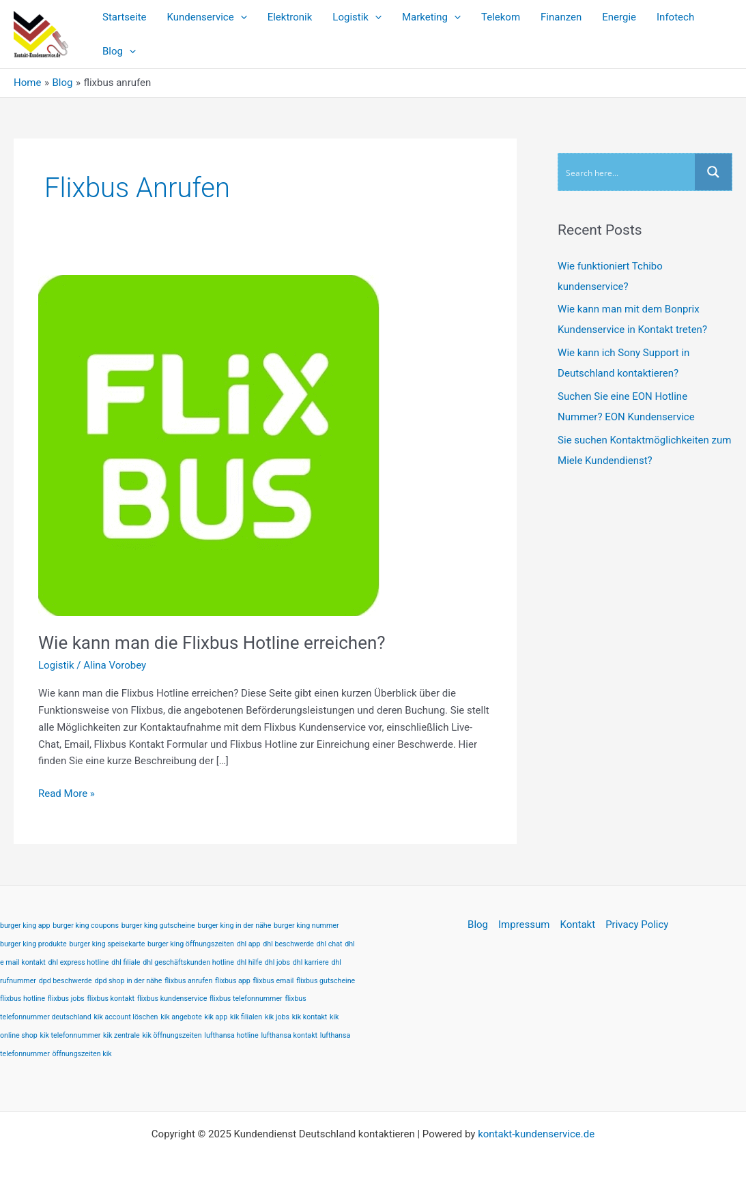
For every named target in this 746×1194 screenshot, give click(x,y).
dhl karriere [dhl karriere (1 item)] (311, 962)
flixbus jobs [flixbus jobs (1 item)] (66, 998)
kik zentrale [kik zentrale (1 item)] (121, 1035)
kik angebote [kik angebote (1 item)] (181, 1017)
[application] (240, 17)
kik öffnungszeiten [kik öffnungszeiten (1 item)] (171, 1035)
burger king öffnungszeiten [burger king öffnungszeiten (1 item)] (190, 944)
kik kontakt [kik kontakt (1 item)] (310, 1017)
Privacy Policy (636, 924)
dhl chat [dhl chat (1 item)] (330, 944)
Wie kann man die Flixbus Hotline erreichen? (212, 642)
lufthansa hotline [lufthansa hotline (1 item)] (231, 1035)
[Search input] (627, 172)
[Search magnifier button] (713, 172)
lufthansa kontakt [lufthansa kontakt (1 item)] (289, 1035)
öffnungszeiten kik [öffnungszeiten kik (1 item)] (82, 1053)
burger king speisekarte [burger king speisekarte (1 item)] (107, 944)
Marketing (431, 17)
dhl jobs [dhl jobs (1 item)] (277, 962)
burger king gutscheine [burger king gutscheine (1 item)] (158, 925)
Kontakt (577, 924)
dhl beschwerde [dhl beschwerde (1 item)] (288, 944)
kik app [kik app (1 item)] (216, 1017)
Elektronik (290, 17)
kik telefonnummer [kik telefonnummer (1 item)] (70, 1035)
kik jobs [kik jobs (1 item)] (277, 1017)
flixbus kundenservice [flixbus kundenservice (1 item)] (172, 998)
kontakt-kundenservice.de (536, 1134)
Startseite (124, 17)
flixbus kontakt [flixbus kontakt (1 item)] (110, 998)
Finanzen (561, 17)
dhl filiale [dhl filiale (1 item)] (125, 962)
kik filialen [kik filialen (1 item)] (246, 1017)
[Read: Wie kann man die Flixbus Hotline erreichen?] (208, 445)
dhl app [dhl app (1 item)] (249, 944)
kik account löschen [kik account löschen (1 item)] (126, 1017)
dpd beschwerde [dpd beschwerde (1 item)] (65, 980)
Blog (119, 51)
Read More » (66, 792)
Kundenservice (207, 17)
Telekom (500, 17)
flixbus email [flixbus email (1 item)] (273, 980)
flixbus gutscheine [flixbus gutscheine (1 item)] (325, 980)
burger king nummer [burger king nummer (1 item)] (306, 925)
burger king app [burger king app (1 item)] (25, 925)
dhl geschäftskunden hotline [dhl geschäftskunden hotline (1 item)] (188, 962)
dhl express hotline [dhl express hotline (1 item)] (78, 962)
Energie (619, 17)
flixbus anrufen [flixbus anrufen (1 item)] (188, 980)
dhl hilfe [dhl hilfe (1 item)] (249, 962)
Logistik (357, 17)
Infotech (675, 17)
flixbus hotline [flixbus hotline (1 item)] (22, 998)
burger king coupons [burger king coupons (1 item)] (86, 925)
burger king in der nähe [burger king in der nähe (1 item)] (234, 925)
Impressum (523, 924)
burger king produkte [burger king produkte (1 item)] (33, 944)
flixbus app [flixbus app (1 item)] (232, 980)
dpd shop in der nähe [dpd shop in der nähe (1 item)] (128, 980)
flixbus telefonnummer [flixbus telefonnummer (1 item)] (246, 998)
